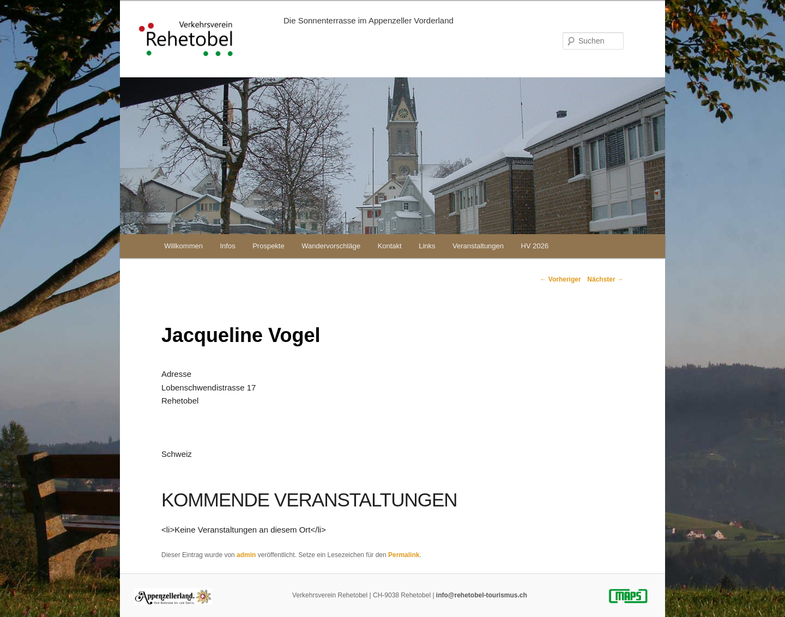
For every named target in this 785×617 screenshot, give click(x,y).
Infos (227, 246)
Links (427, 246)
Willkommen (183, 246)
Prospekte (268, 246)
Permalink (403, 555)
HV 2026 (535, 246)
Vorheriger (560, 279)
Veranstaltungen (478, 246)
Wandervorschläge (330, 246)
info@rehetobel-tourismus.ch (481, 595)
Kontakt (390, 246)
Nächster (605, 279)
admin (246, 555)
